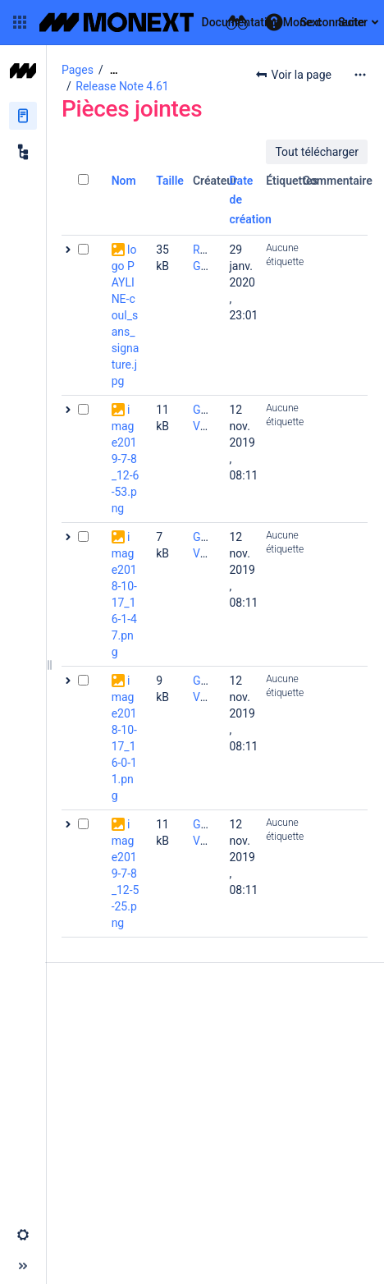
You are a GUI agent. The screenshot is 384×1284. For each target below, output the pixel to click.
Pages (78, 69)
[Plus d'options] (360, 74)
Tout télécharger (317, 151)
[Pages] (23, 116)
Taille (170, 180)
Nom (124, 180)
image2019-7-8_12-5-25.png (125, 873)
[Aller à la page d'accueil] (180, 22)
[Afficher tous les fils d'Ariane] (114, 70)
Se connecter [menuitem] (334, 22)
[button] (19, 22)
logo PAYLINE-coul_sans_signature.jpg (125, 315)
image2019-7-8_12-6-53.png (125, 459)
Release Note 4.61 (121, 86)
